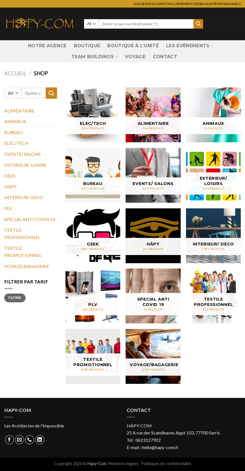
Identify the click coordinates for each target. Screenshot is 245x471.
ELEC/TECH (16, 143)
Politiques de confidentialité (166, 463)
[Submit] (198, 24)
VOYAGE (135, 56)
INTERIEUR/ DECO (23, 197)
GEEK (10, 175)
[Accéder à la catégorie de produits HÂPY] (153, 235)
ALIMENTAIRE (19, 110)
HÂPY (10, 186)
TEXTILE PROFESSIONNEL (22, 233)
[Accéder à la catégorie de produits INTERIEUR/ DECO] (213, 235)
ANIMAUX (15, 121)
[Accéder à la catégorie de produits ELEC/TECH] (92, 114)
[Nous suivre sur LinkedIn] (39, 439)
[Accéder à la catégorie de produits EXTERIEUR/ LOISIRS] (213, 175)
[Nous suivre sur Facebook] (9, 439)
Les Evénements (189, 46)
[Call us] (29, 439)
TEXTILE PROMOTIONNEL (23, 251)
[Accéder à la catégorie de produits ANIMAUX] (213, 114)
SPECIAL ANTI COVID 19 (29, 219)
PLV (8, 208)
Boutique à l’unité (133, 45)
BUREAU (13, 132)
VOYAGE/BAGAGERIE (26, 266)
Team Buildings (94, 57)
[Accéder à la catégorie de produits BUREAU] (92, 175)
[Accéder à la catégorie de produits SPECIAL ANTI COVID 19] (153, 296)
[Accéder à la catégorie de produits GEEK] (92, 235)
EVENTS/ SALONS (22, 154)
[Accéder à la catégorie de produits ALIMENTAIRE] (153, 114)
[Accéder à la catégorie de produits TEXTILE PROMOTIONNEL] (92, 356)
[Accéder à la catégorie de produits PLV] (92, 296)
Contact (165, 56)
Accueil (15, 73)
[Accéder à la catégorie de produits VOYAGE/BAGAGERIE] (153, 356)
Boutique (87, 45)
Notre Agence (47, 45)
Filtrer (14, 298)
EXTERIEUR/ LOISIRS (25, 165)
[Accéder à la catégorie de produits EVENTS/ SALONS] (153, 175)
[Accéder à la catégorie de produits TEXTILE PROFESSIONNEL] (213, 296)
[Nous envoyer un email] (19, 439)
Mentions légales (123, 463)
